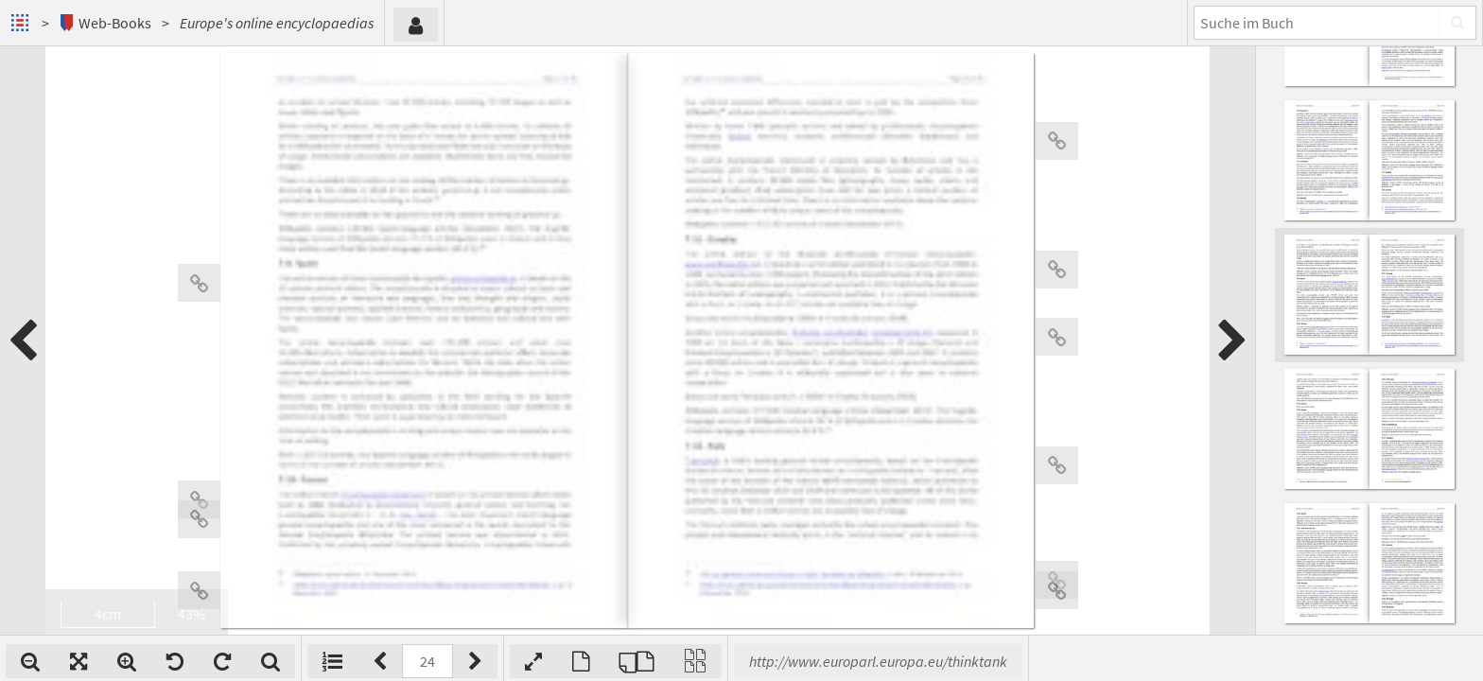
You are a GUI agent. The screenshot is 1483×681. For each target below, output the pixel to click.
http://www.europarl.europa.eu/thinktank (878, 661)
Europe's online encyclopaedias (277, 22)
